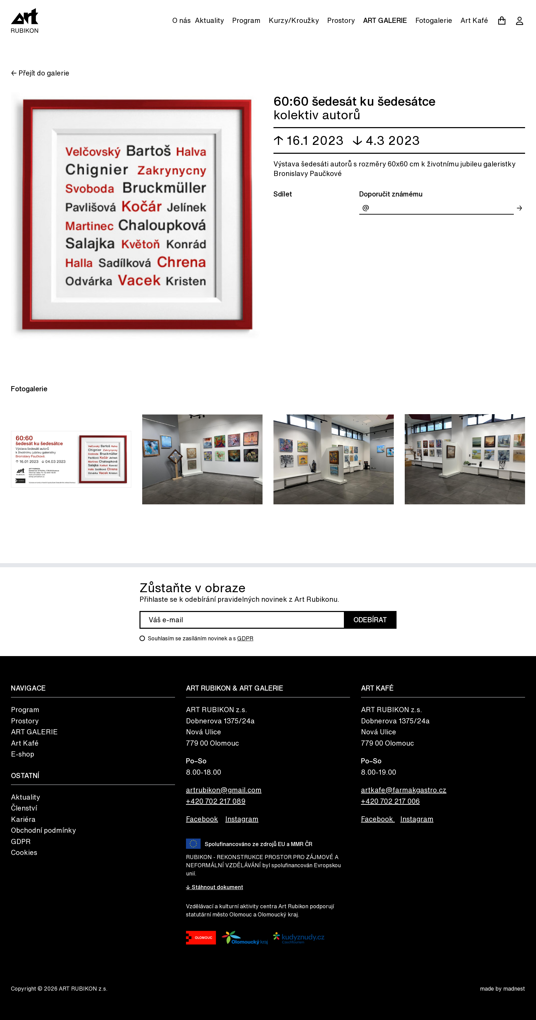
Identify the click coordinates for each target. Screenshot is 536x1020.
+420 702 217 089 (215, 801)
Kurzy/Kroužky (294, 20)
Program (246, 20)
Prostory (341, 20)
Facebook (202, 818)
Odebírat (370, 619)
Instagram (241, 818)
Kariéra (23, 819)
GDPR (245, 638)
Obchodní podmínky (43, 830)
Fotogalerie (433, 20)
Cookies (24, 852)
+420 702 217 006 (390, 801)
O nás (181, 20)
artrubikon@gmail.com (224, 789)
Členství (24, 808)
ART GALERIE (385, 20)
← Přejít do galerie (40, 73)
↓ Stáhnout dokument (214, 887)
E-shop (22, 754)
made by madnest (502, 988)
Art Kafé (474, 20)
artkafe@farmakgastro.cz (403, 789)
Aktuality (209, 20)
